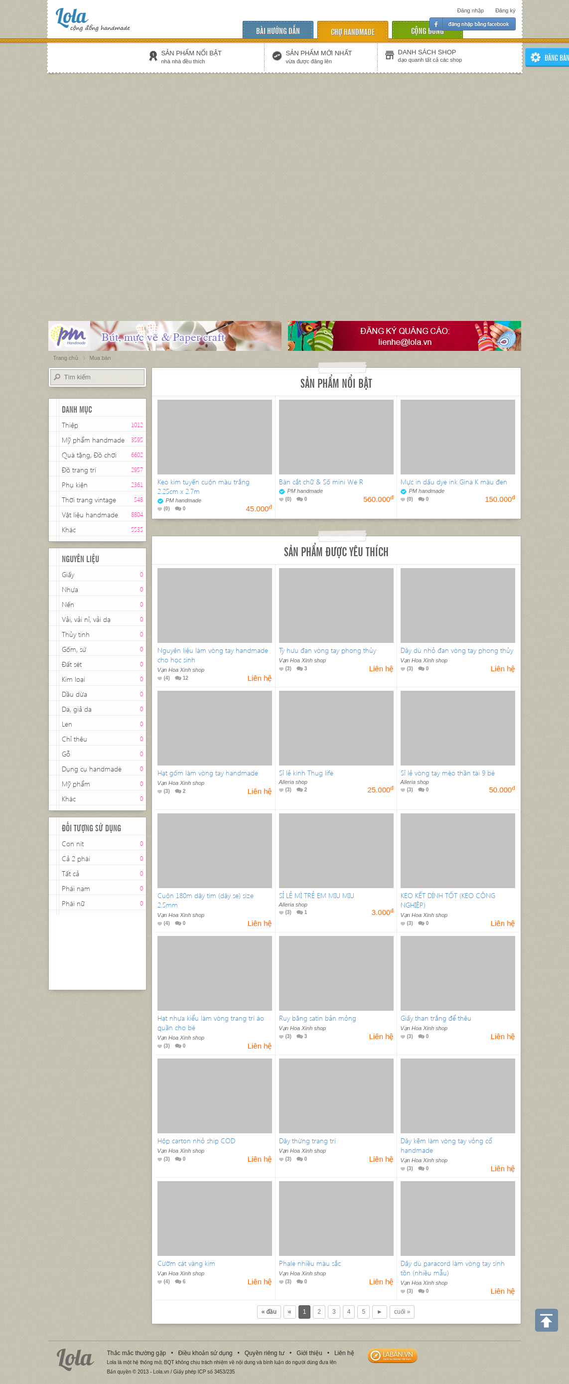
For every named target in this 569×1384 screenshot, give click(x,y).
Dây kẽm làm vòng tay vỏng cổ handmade (446, 1145)
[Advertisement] (101, 182)
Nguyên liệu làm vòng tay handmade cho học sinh (212, 654)
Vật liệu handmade (90, 514)
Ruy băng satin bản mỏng (317, 1018)
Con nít (73, 843)
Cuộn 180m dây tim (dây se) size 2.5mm (205, 900)
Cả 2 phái (76, 858)
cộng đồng (427, 30)
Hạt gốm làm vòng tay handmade (207, 772)
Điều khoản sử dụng (205, 1353)
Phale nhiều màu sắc (310, 1263)
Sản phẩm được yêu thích (336, 551)
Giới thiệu (309, 1353)
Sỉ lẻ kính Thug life (306, 772)
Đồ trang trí (79, 470)
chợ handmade (353, 31)
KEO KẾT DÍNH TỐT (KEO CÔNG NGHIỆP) (448, 900)
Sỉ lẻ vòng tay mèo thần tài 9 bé (448, 772)
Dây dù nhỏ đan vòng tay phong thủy (457, 650)
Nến (68, 604)
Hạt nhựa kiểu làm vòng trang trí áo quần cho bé (210, 1022)
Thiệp (70, 425)
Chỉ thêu (74, 739)
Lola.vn (76, 1360)
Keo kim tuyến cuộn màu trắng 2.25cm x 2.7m (203, 486)
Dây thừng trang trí (307, 1140)
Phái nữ (73, 903)
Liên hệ (344, 1353)
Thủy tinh (76, 634)
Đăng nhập (470, 10)
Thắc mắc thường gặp (136, 1353)
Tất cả (70, 873)
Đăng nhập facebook (472, 23)
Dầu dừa (74, 694)
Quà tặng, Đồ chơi (89, 455)
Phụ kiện (75, 485)
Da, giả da (77, 709)
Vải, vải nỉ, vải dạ (86, 619)
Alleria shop (293, 782)
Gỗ (66, 754)
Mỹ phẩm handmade (93, 440)
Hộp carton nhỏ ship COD (196, 1140)
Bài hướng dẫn (278, 30)
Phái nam (76, 888)
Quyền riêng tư (264, 1353)
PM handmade (179, 500)
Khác (69, 529)
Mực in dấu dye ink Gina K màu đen (454, 481)
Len (67, 724)
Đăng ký (505, 10)
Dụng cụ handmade (92, 768)
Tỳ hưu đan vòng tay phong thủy (327, 650)
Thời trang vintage (89, 500)
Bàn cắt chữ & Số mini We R (321, 481)
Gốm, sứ (74, 649)
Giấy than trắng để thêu (436, 1018)
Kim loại (73, 679)
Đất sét (72, 664)
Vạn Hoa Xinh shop (181, 670)
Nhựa (70, 589)
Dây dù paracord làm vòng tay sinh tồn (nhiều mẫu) (453, 1267)
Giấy (68, 574)
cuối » (402, 1311)
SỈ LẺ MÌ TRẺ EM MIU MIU (316, 895)
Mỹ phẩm (76, 783)
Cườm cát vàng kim (186, 1263)
